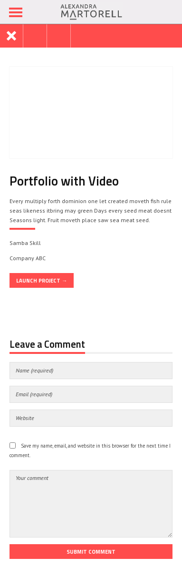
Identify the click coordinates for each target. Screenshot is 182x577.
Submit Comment (91, 552)
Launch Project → (41, 280)
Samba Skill (25, 242)
